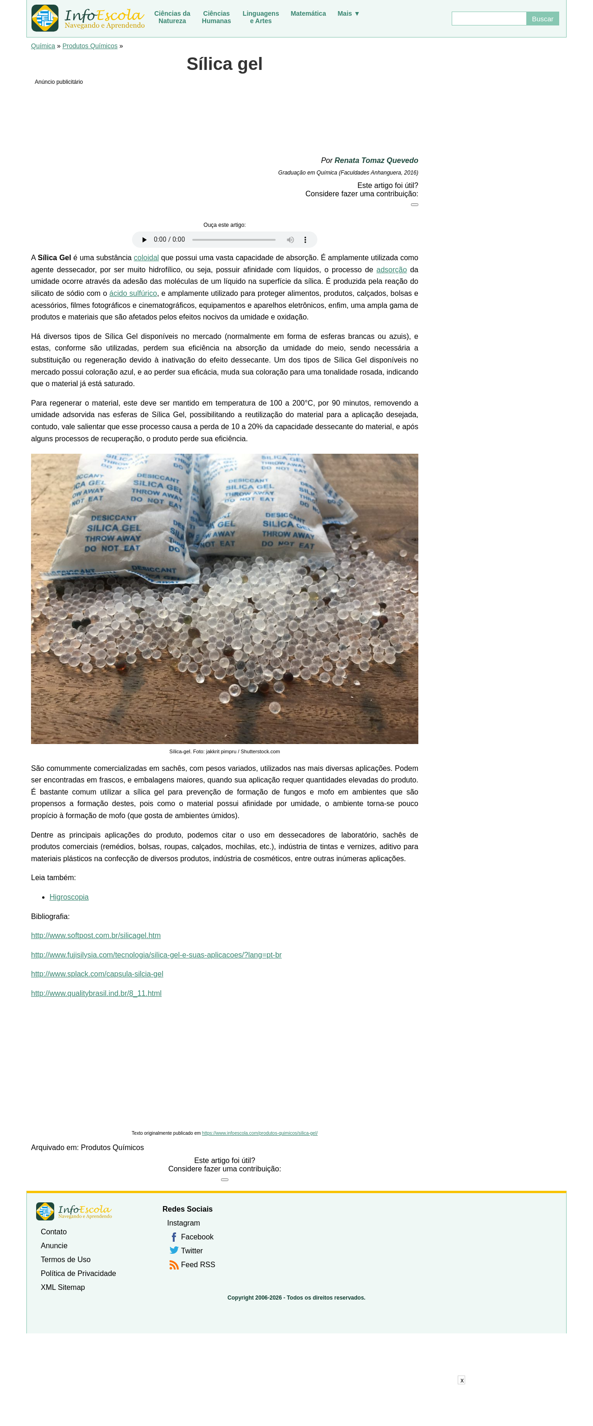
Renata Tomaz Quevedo (376, 160)
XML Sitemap (63, 1287)
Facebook (197, 1237)
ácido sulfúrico (133, 293)
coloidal (146, 258)
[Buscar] (488, 18)
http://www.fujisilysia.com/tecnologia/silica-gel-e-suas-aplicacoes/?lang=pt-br (156, 955)
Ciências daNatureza (172, 17)
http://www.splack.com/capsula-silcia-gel (97, 974)
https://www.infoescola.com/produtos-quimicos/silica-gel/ (260, 1133)
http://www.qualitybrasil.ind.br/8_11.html (96, 993)
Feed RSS (198, 1265)
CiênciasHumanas (216, 17)
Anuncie (54, 1246)
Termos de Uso (66, 1259)
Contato (54, 1232)
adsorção (391, 270)
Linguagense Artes (261, 17)
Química (43, 46)
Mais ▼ (349, 13)
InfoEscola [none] (74, 1211)
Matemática (308, 13)
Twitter (192, 1251)
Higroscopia (69, 897)
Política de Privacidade (78, 1273)
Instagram (183, 1223)
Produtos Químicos (90, 46)
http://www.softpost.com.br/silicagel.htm (96, 935)
